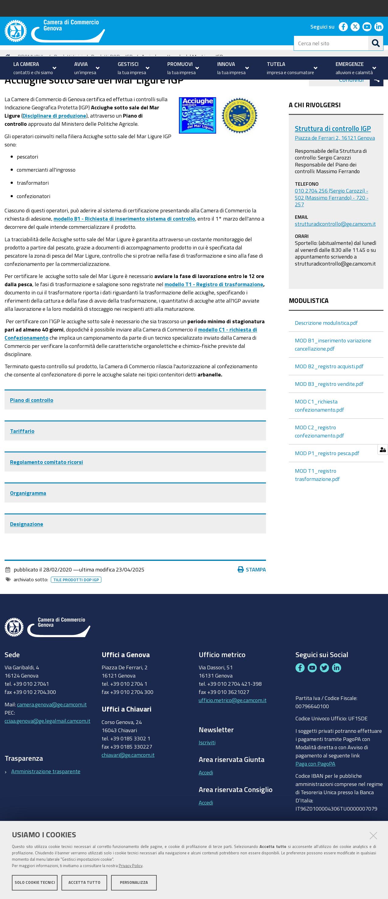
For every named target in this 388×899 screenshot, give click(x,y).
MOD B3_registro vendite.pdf (329, 413)
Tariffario (22, 460)
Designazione (26, 553)
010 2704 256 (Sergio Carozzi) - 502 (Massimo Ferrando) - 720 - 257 (332, 226)
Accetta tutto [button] (84, 883)
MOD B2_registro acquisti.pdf (329, 395)
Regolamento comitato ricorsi (46, 491)
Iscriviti (207, 772)
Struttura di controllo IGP (333, 157)
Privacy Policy (130, 866)
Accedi (206, 802)
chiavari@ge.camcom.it (128, 784)
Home (8, 86)
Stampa (252, 599)
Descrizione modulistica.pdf (326, 352)
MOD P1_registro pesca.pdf (327, 482)
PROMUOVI (30, 86)
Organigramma (28, 522)
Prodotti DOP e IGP (112, 86)
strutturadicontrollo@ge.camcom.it (335, 253)
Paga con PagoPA (315, 793)
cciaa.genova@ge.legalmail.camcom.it (47, 750)
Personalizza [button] (134, 883)
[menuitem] (34, 68)
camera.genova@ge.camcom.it (52, 733)
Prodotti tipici (68, 86)
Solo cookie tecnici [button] (35, 883)
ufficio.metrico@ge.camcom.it (233, 730)
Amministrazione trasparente (45, 800)
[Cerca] (375, 43)
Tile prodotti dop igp (76, 609)
